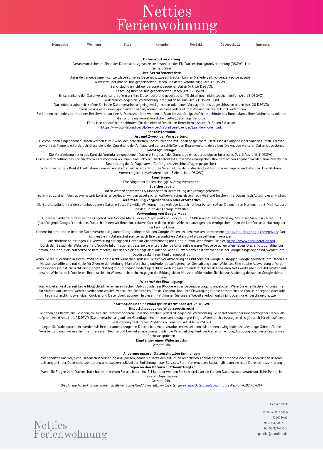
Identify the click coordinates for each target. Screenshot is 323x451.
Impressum (264, 44)
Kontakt (196, 44)
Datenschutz (230, 44)
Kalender (162, 44)
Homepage (60, 44)
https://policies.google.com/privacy (251, 231)
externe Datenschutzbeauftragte (206, 385)
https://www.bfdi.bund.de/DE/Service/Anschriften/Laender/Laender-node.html (161, 127)
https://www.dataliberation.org (251, 240)
